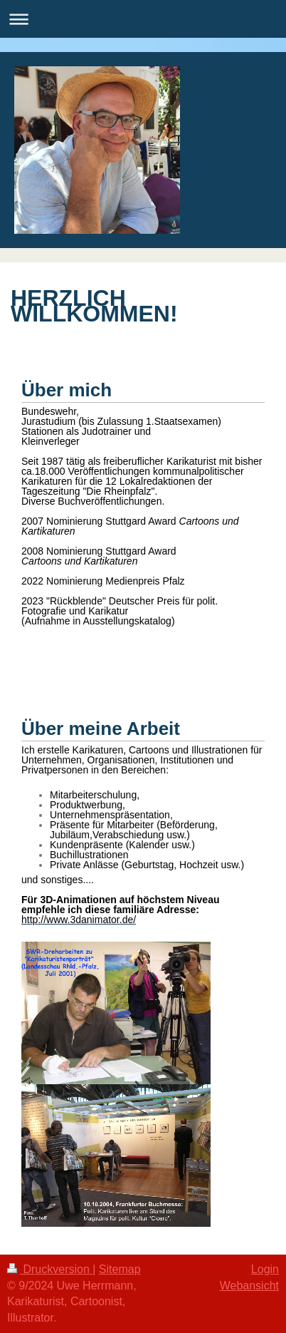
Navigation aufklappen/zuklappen (143, 19)
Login (265, 1269)
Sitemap (120, 1269)
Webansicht (249, 1286)
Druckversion (49, 1269)
